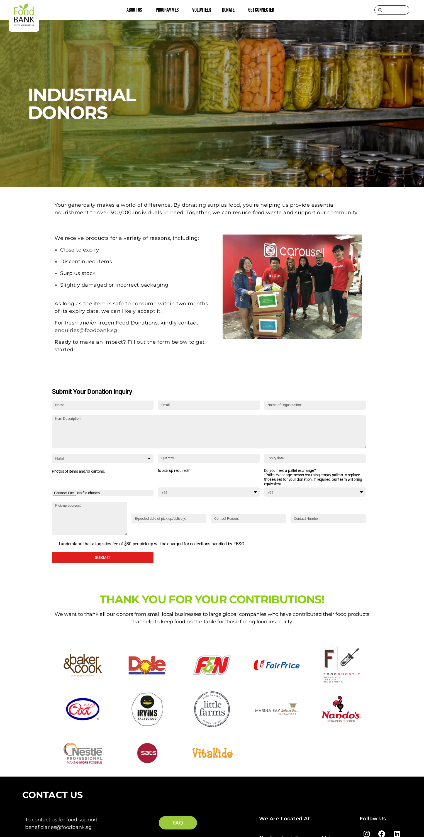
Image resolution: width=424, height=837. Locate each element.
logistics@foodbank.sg (52, 726)
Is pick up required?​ (174, 470)
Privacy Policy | (275, 819)
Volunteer (201, 10)
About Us (135, 10)
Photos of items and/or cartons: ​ (78, 471)
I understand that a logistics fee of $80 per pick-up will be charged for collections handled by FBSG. (152, 543)
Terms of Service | (235, 819)
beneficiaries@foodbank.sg (58, 698)
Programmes (168, 10)
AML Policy (308, 819)
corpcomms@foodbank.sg (57, 781)
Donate (229, 10)
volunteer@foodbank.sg (54, 753)
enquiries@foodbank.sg (54, 801)
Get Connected (262, 10)
